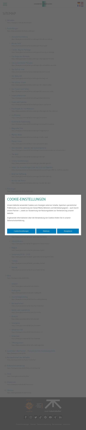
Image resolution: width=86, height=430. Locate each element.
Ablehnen (46, 231)
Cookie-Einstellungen (21, 231)
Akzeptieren (68, 231)
